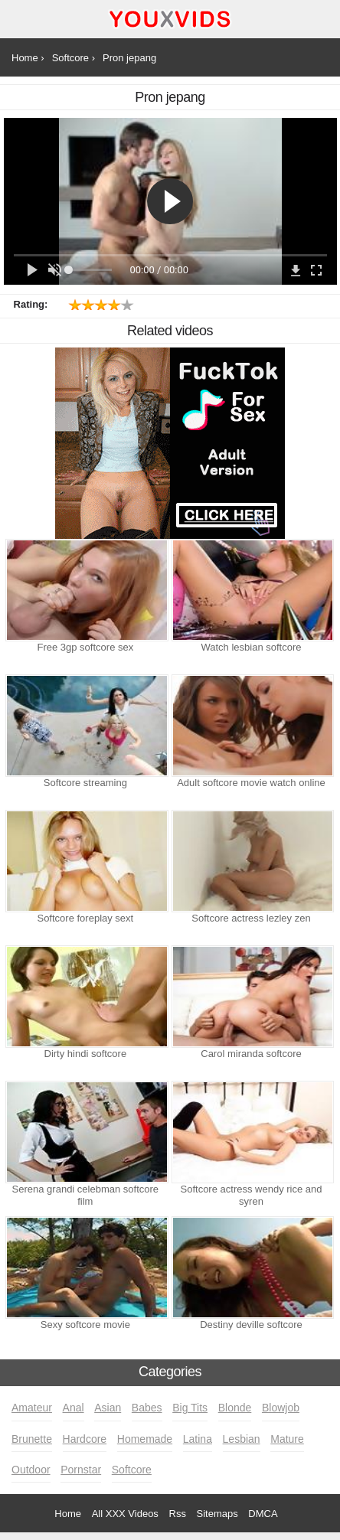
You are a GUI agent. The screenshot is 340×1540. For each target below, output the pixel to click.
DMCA (262, 1513)
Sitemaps (217, 1513)
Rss (177, 1513)
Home (67, 1513)
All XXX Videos (125, 1513)
